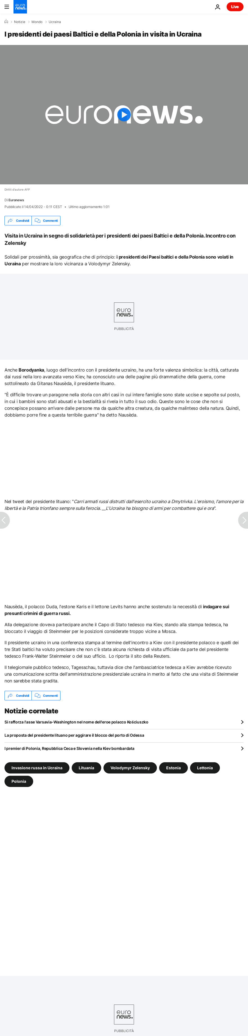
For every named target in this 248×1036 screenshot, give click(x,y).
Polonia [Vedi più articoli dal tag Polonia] (19, 781)
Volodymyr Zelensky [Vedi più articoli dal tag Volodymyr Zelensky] (130, 767)
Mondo (36, 22)
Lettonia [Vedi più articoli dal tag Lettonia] (205, 767)
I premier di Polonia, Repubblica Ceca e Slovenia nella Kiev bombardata (69, 748)
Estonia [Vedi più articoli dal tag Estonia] (173, 767)
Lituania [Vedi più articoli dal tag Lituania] (86, 767)
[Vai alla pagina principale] (20, 6)
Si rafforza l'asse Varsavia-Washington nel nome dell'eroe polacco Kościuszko (76, 722)
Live (235, 6)
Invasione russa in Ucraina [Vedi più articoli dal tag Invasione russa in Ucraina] (37, 767)
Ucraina (55, 22)
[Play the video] (124, 114)
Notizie (19, 22)
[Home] (6, 22)
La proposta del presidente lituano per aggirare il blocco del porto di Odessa (74, 735)
